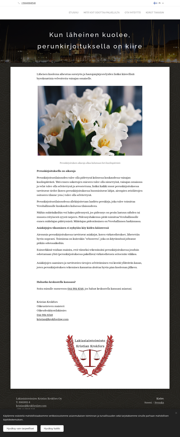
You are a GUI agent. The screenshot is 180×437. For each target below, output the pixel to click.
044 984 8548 (75, 288)
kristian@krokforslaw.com (53, 319)
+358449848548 (28, 3)
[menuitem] (149, 13)
